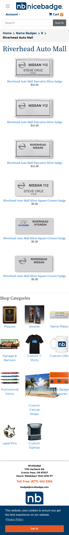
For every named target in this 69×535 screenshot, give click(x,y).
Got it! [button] (34, 528)
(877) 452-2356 (41, 481)
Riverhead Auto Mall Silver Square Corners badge (34, 200)
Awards (34, 326)
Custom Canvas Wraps (34, 410)
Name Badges (26, 33)
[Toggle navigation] (8, 6)
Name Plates (59, 326)
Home (7, 33)
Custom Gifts (59, 356)
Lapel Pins (9, 443)
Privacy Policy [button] (14, 519)
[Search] (28, 22)
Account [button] (12, 14)
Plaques (9, 326)
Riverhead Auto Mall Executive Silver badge (34, 81)
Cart (56, 14)
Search (59, 23)
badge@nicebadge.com (34, 487)
